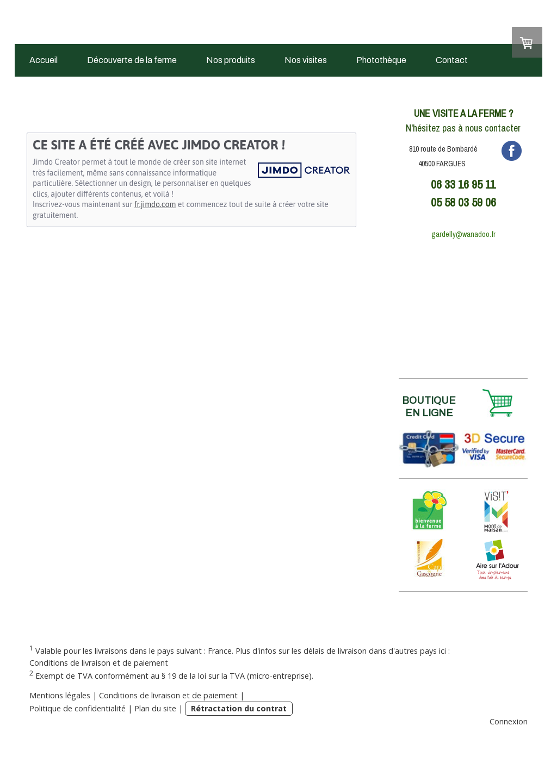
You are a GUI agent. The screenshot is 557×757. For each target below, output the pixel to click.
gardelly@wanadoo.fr (463, 234)
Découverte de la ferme (132, 60)
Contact (452, 60)
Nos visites (305, 60)
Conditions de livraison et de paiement (98, 663)
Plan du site (155, 708)
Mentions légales (59, 695)
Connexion (509, 721)
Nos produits (230, 60)
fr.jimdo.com (155, 204)
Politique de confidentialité (77, 708)
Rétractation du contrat (239, 708)
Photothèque (381, 60)
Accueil (43, 60)
